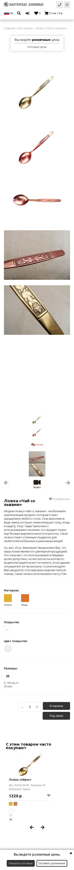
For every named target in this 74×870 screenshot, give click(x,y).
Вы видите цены (37, 39)
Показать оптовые (21, 863)
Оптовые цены (37, 47)
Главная (9, 28)
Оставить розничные (51, 863)
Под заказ (56, 715)
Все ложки (25, 28)
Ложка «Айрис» (20, 779)
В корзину (56, 706)
